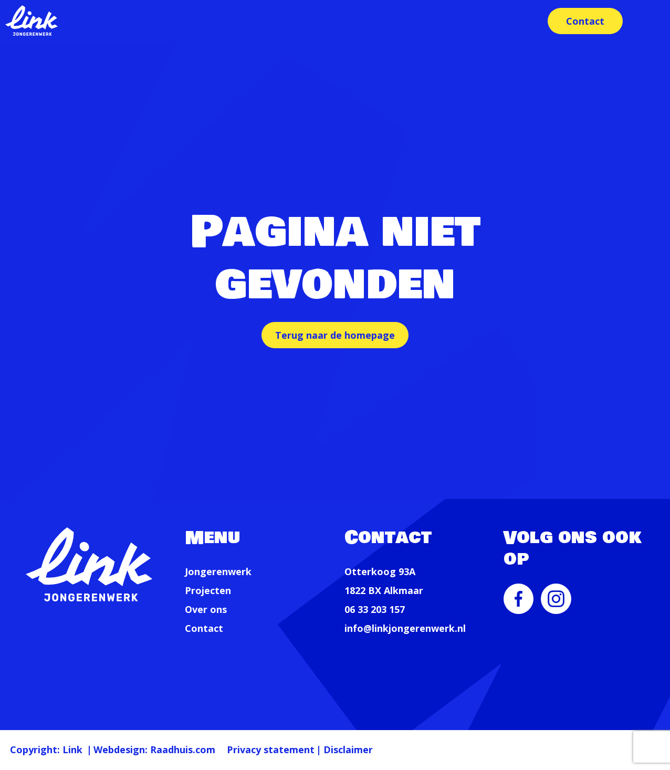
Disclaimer (399, 749)
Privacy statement (310, 749)
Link (82, 749)
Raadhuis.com (210, 749)
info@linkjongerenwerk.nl (405, 628)
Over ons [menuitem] (206, 609)
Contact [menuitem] (583, 21)
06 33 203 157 (374, 609)
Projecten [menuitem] (208, 590)
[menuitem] (519, 606)
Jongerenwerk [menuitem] (218, 571)
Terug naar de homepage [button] (335, 335)
